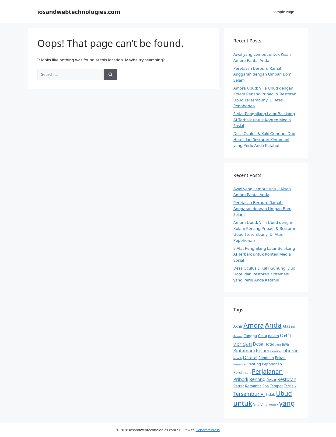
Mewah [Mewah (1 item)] (237, 358)
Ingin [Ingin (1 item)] (278, 344)
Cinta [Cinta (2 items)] (262, 335)
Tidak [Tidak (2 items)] (270, 394)
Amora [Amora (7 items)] (253, 325)
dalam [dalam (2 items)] (273, 335)
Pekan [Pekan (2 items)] (280, 357)
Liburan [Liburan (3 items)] (291, 350)
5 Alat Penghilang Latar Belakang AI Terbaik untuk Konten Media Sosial (264, 119)
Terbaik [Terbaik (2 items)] (290, 385)
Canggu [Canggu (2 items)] (250, 335)
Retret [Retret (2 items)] (238, 385)
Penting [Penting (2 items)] (254, 364)
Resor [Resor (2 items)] (271, 379)
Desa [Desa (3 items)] (258, 344)
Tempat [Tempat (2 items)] (276, 385)
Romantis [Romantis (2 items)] (253, 385)
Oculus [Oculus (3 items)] (250, 357)
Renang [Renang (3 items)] (257, 379)
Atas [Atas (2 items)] (286, 326)
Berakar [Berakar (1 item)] (237, 336)
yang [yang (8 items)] (287, 403)
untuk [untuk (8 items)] (242, 403)
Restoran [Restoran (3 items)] (286, 379)
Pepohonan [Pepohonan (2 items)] (272, 364)
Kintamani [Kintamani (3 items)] (244, 350)
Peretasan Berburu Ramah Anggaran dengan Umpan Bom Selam (262, 74)
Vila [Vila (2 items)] (256, 404)
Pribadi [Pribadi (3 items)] (240, 379)
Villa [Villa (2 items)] (264, 404)
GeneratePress (208, 429)
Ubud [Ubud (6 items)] (284, 393)
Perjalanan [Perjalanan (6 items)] (267, 371)
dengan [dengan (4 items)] (242, 343)
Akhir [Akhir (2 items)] (237, 326)
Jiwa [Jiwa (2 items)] (285, 344)
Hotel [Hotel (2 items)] (269, 344)
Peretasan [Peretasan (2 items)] (242, 372)
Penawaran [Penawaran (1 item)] (239, 364)
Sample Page (283, 11)
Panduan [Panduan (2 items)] (266, 357)
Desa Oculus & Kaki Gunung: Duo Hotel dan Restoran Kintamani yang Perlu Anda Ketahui (264, 139)
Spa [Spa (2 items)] (265, 385)
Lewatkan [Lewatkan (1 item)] (275, 351)
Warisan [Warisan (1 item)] (273, 404)
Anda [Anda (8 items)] (273, 325)
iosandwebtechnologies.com (78, 12)
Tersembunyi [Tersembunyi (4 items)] (249, 393)
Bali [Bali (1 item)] (293, 326)
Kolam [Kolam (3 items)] (262, 350)
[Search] (110, 74)
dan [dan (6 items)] (285, 335)
